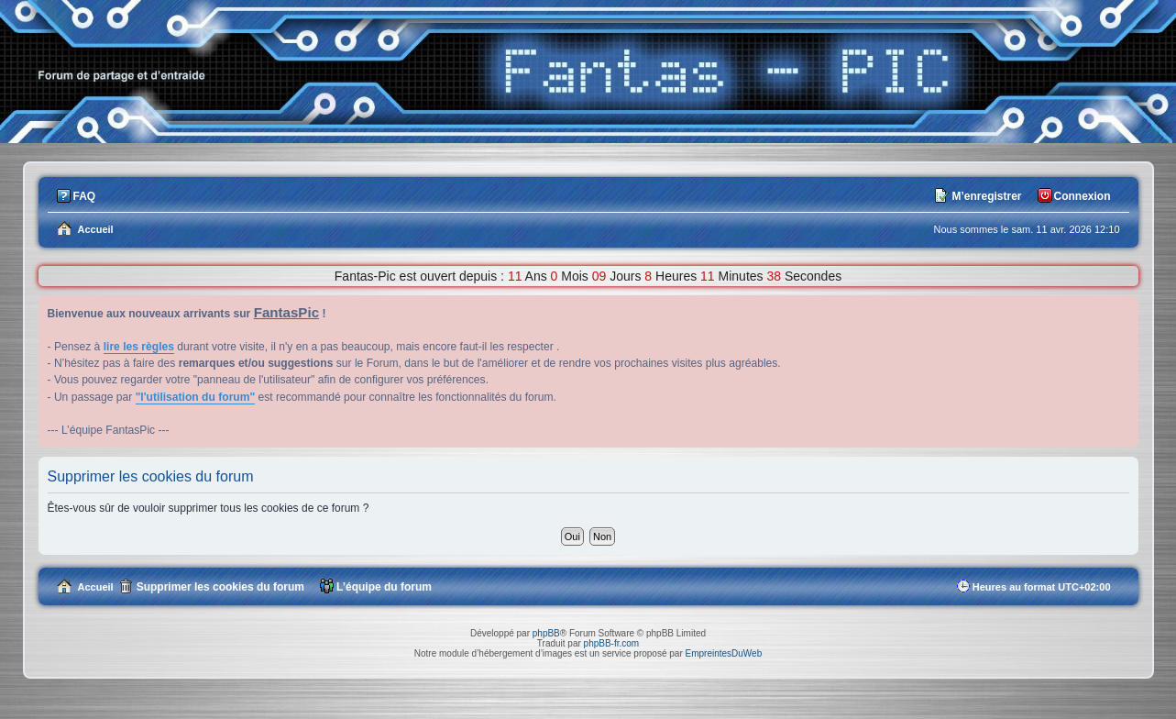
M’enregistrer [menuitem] (986, 196)
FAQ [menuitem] (84, 196)
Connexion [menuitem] (1082, 196)
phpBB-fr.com (612, 643)
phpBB (546, 633)
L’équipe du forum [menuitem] (384, 587)
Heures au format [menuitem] (1042, 586)
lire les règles (139, 346)
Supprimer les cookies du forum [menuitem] (220, 587)
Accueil (96, 586)
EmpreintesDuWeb (723, 653)
